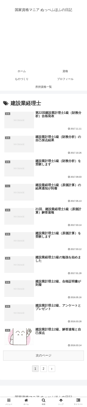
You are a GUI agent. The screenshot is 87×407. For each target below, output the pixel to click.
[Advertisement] (43, 43)
